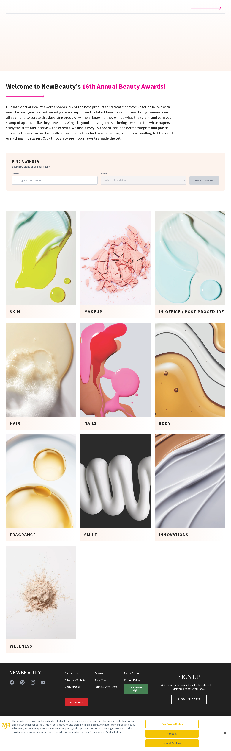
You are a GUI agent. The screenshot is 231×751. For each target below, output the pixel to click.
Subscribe (76, 702)
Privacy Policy (132, 680)
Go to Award (204, 180)
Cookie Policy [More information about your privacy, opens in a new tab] (113, 732)
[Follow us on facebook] (12, 682)
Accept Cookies (172, 743)
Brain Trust (100, 680)
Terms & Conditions (106, 686)
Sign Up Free (189, 699)
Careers (98, 673)
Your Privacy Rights (135, 689)
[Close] (225, 733)
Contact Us (71, 673)
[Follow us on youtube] (43, 682)
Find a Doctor (132, 673)
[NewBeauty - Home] (26, 672)
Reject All (172, 733)
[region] (115, 733)
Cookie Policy (72, 686)
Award (104, 173)
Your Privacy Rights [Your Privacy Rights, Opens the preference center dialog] (172, 724)
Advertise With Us (75, 680)
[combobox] (55, 180)
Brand (15, 173)
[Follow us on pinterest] (22, 682)
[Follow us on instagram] (33, 682)
